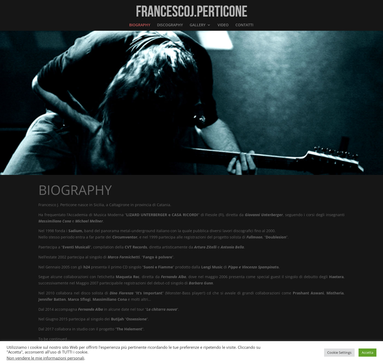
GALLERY (197, 25)
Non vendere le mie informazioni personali (45, 358)
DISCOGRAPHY (170, 25)
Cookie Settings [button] (339, 352)
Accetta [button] (367, 352)
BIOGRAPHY (139, 25)
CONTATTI (244, 25)
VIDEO (223, 25)
